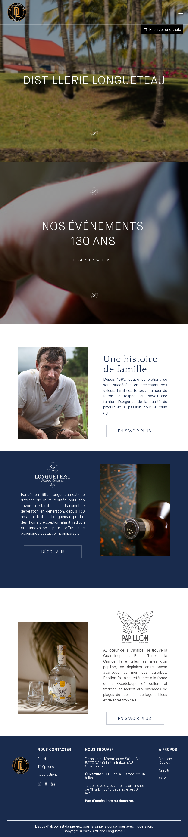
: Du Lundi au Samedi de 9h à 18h (115, 776)
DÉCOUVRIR (53, 551)
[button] (181, 12)
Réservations (47, 774)
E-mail (42, 759)
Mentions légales (166, 760)
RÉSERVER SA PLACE (94, 260)
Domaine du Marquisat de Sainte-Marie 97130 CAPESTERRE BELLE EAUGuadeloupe (114, 762)
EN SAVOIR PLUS (135, 431)
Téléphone (46, 767)
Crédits (164, 770)
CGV (162, 778)
